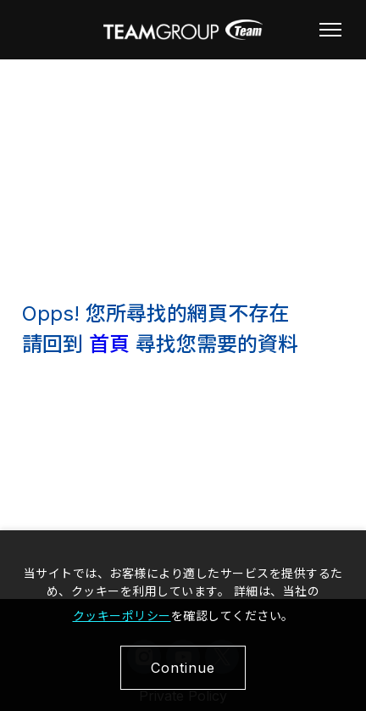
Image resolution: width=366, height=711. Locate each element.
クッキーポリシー (122, 615)
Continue (183, 667)
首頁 (109, 344)
